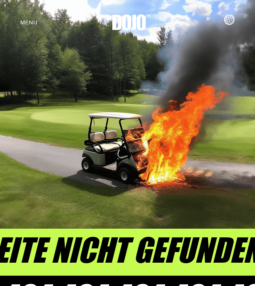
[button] (29, 22)
